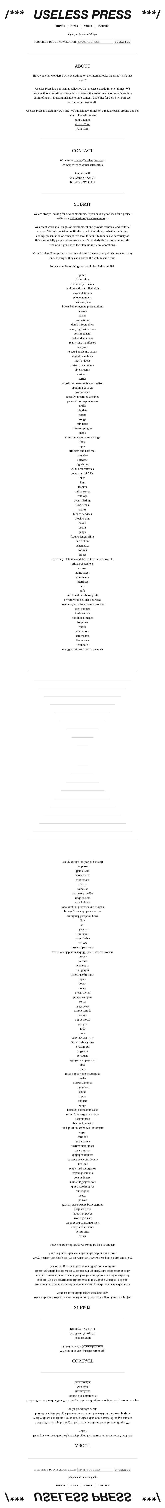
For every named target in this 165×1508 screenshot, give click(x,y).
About (88, 26)
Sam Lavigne (83, 119)
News (74, 26)
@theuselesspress (92, 164)
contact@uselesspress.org (89, 160)
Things (60, 26)
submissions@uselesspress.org (88, 218)
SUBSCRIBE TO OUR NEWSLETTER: (55, 41)
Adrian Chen (82, 124)
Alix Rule (82, 128)
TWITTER (103, 26)
